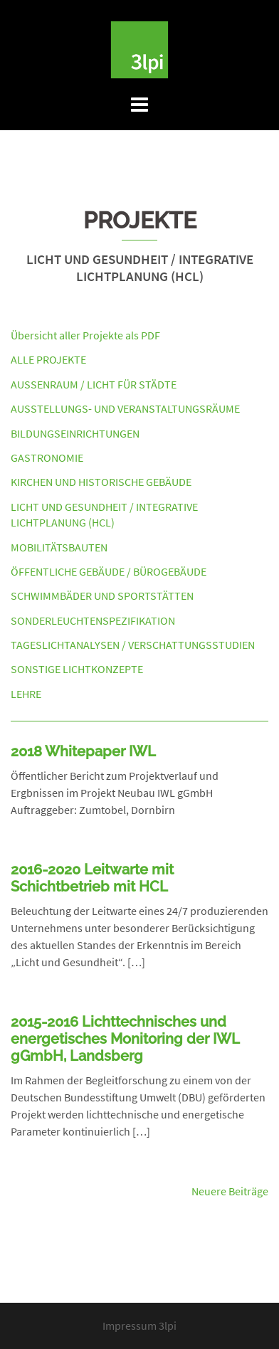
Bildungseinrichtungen (75, 433)
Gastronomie (47, 457)
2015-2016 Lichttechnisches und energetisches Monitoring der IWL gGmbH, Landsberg (125, 1038)
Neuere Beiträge (229, 1191)
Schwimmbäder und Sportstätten (102, 595)
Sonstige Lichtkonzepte (77, 669)
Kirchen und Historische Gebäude (101, 482)
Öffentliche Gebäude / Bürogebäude (108, 571)
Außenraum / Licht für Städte (94, 384)
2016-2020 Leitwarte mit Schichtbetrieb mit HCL (92, 878)
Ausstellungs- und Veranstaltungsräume (125, 408)
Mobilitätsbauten (59, 547)
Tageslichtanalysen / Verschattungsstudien (133, 645)
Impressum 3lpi (139, 1325)
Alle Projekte (48, 359)
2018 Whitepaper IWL (83, 751)
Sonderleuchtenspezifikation (93, 620)
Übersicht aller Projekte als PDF (85, 335)
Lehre (26, 694)
